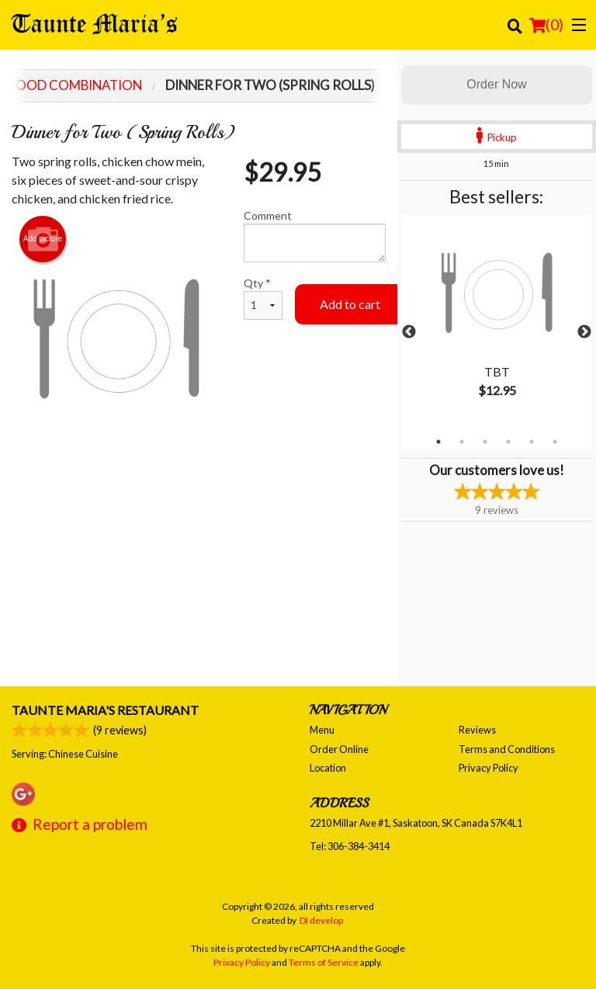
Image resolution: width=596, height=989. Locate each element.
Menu (322, 730)
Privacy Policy (488, 768)
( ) (546, 24)
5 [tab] (531, 441)
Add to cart (350, 304)
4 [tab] (508, 441)
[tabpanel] (496, 323)
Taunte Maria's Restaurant (105, 710)
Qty (263, 298)
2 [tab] (462, 441)
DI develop (321, 920)
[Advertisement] (199, 493)
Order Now (496, 84)
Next (584, 332)
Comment (315, 235)
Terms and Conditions (507, 749)
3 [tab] (485, 441)
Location (328, 768)
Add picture (43, 239)
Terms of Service (324, 962)
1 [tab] (438, 441)
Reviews (477, 730)
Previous (409, 332)
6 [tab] (555, 441)
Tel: (350, 846)
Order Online (339, 749)
